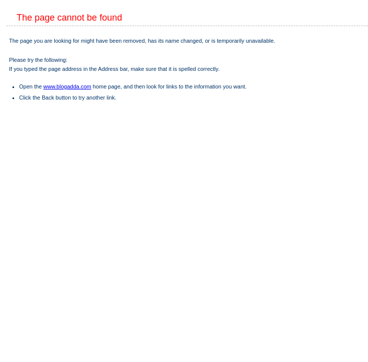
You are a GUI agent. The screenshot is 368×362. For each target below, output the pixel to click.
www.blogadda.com (67, 86)
